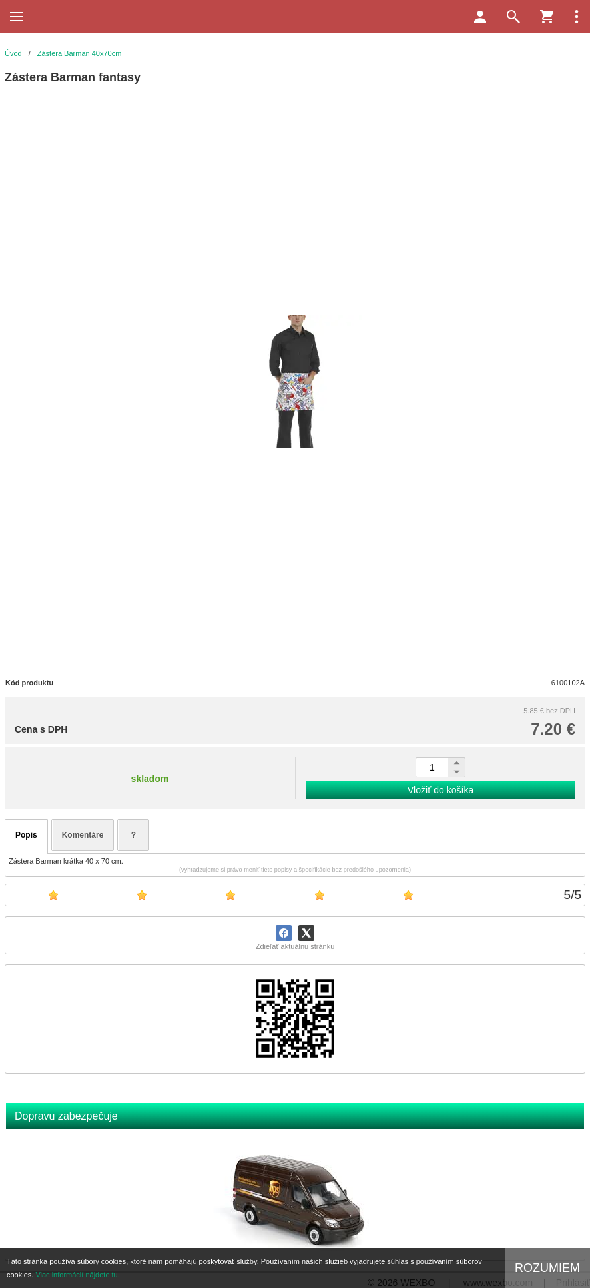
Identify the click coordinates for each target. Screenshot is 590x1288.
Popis (26, 835)
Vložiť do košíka (440, 790)
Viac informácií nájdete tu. (77, 1275)
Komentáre (83, 835)
